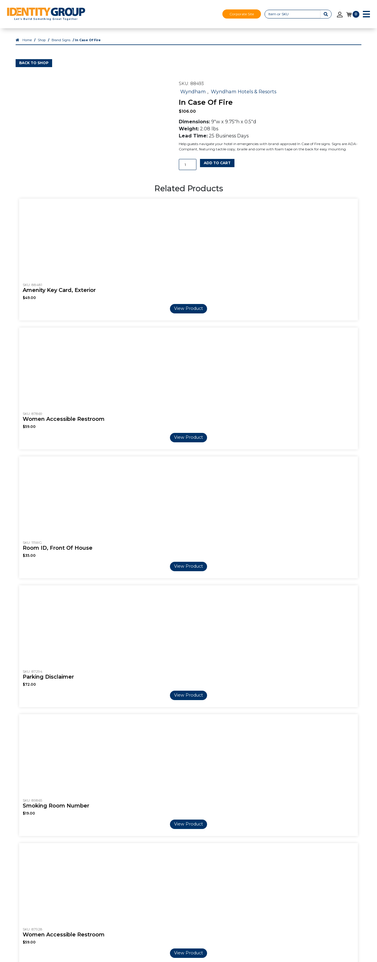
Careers (81, 845)
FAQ (178, 837)
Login (353, 845)
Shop (42, 46)
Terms (294, 859)
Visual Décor (244, 887)
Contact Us (300, 837)
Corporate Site (241, 14)
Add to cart (217, 169)
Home (27, 46)
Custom (131, 880)
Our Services (244, 837)
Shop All (132, 887)
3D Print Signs (246, 845)
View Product (188, 325)
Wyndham (193, 98)
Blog (178, 845)
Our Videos (85, 852)
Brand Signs (61, 46)
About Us (83, 837)
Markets (81, 859)
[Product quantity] (187, 171)
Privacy (295, 866)
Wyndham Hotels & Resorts (243, 98)
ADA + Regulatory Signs (243, 873)
